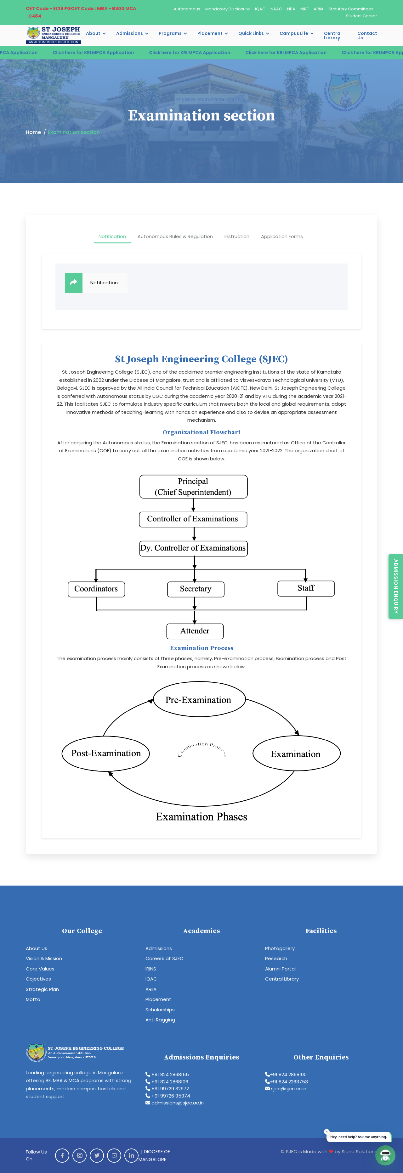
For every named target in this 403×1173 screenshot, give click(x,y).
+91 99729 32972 (167, 1088)
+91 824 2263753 (286, 1081)
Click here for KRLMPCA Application (100, 52)
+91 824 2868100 (286, 1074)
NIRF (304, 9)
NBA (291, 9)
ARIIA (319, 9)
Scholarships (160, 1009)
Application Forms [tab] (282, 236)
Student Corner (361, 16)
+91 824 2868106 (166, 1081)
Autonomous (187, 9)
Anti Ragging (160, 1019)
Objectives (38, 979)
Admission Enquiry (396, 586)
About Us (36, 948)
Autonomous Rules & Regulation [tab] (175, 236)
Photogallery (280, 948)
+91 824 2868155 (167, 1074)
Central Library (333, 35)
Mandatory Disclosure (227, 9)
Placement (210, 33)
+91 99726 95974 (167, 1095)
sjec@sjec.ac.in (285, 1088)
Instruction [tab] (236, 236)
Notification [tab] (112, 236)
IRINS (150, 968)
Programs (170, 33)
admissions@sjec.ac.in (174, 1102)
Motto (33, 999)
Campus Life (294, 33)
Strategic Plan (42, 989)
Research (276, 958)
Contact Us (367, 35)
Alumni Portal (280, 968)
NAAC (276, 9)
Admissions (129, 33)
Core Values (40, 968)
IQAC (260, 9)
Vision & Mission (44, 958)
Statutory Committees (351, 9)
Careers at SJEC (164, 958)
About (93, 33)
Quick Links (251, 33)
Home (33, 132)
